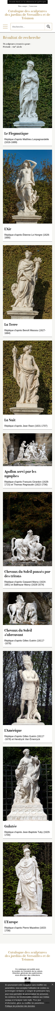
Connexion (33, 6)
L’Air (7, 229)
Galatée (10, 826)
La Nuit (10, 420)
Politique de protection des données (20, 1006)
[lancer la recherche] (48, 26)
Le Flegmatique (16, 134)
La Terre (11, 325)
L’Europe (11, 922)
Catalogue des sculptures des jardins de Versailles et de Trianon (27, 15)
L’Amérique (13, 731)
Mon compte (22, 6)
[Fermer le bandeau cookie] (52, 984)
